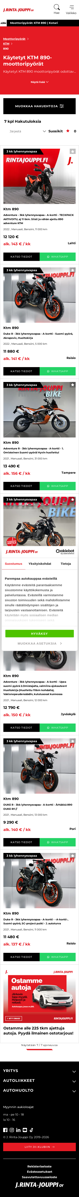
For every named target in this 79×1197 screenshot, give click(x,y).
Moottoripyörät (16, 38)
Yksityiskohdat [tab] (40, 563)
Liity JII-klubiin (39, 1146)
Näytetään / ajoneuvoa (39, 1045)
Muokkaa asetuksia (40, 643)
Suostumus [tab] (13, 563)
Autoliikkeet (19, 1080)
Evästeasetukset (39, 1172)
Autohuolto (18, 1090)
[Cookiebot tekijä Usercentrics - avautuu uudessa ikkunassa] (56, 552)
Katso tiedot (21, 256)
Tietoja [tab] (66, 563)
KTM (8, 43)
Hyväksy (39, 633)
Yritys (10, 1070)
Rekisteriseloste (39, 1166)
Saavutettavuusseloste (39, 1177)
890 (6, 48)
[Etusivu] (17, 10)
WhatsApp (57, 256)
